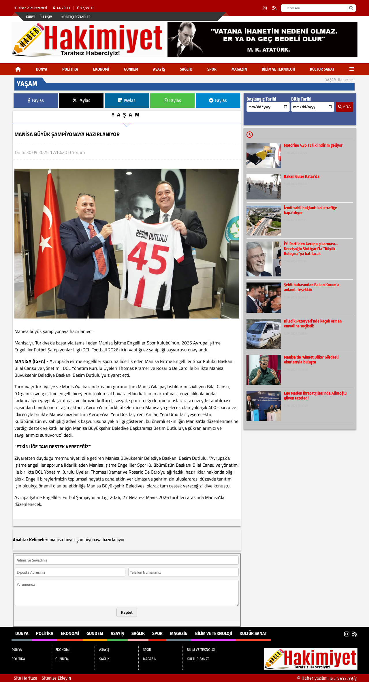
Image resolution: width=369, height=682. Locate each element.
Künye (30, 17)
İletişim (46, 17)
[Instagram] (265, 8)
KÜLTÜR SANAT (322, 69)
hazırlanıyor (114, 539)
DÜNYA (41, 69)
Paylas (36, 100)
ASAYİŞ (159, 69)
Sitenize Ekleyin (56, 678)
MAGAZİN (239, 69)
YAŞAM (127, 114)
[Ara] (351, 8)
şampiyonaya (89, 539)
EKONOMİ (101, 69)
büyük (70, 539)
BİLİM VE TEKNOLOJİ (278, 69)
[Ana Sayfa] (18, 69)
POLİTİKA (70, 69)
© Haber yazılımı (327, 678)
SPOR (211, 69)
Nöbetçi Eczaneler (76, 17)
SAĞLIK (186, 69)
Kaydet (127, 612)
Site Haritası (25, 678)
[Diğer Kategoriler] (351, 69)
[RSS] (274, 8)
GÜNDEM (131, 69)
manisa (56, 539)
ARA (344, 107)
